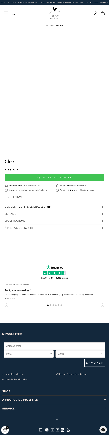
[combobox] (27, 354)
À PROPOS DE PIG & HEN (20, 400)
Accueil (54, 26)
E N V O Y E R (94, 363)
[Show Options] (50, 354)
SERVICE (8, 408)
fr (55, 419)
